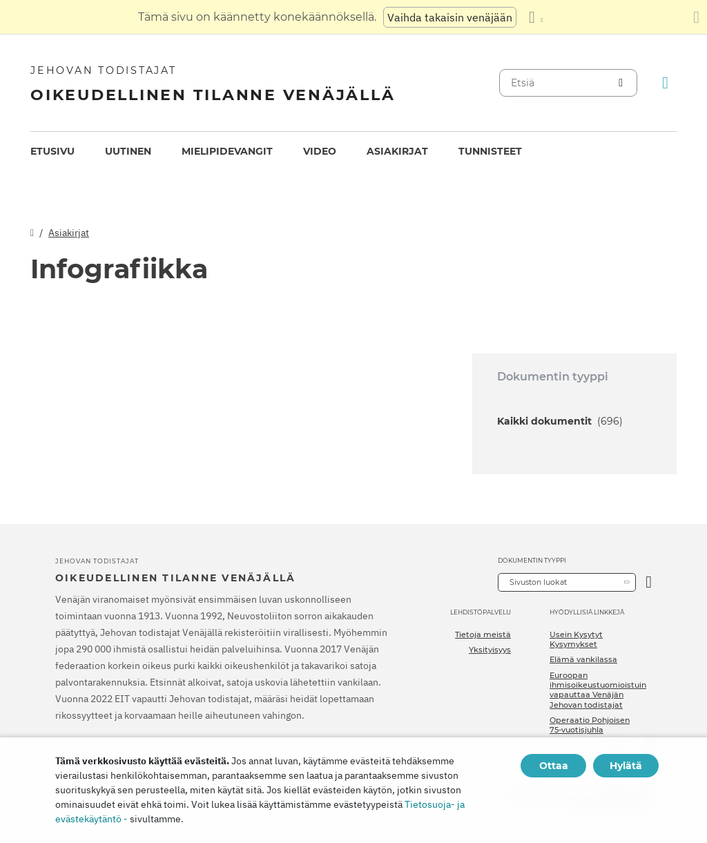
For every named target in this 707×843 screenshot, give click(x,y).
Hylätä (626, 765)
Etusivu (52, 151)
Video (319, 151)
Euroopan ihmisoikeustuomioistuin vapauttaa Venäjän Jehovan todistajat (598, 690)
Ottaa (553, 765)
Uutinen (128, 151)
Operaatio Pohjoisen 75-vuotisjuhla (590, 725)
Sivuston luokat (538, 582)
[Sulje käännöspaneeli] (696, 17)
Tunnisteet (490, 151)
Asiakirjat (397, 151)
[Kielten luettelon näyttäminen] (536, 17)
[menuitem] (52, 151)
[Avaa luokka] (649, 582)
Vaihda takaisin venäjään (449, 17)
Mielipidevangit (227, 151)
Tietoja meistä (483, 634)
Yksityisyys (490, 650)
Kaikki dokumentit (560, 421)
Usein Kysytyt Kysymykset (576, 639)
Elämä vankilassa (583, 659)
